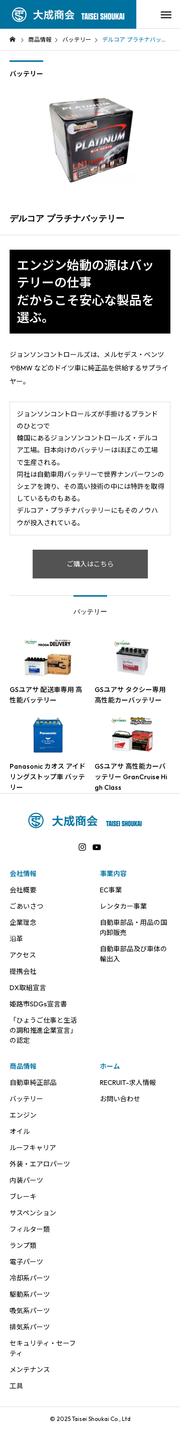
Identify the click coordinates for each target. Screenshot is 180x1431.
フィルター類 (30, 1229)
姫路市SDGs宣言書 (38, 1004)
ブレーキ (23, 1196)
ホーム (110, 1066)
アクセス (23, 955)
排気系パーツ (30, 1327)
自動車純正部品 (33, 1082)
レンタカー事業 (123, 906)
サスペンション (33, 1213)
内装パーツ (26, 1180)
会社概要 (23, 890)
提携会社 (23, 971)
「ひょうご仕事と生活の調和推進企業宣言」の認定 (43, 1030)
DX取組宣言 (28, 987)
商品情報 (23, 1066)
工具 (16, 1386)
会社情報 (23, 873)
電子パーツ (26, 1262)
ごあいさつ (26, 906)
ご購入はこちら (90, 564)
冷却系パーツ (30, 1278)
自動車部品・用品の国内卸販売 (133, 927)
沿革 (16, 939)
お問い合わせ (120, 1099)
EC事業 (111, 890)
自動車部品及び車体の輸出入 (133, 954)
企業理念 (23, 922)
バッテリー (26, 73)
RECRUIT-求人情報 (128, 1082)
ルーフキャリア (33, 1147)
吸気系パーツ (30, 1310)
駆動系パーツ (30, 1294)
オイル (20, 1131)
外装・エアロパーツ (40, 1164)
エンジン (23, 1115)
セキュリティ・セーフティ (43, 1348)
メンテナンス (30, 1369)
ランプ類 (23, 1245)
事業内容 (113, 873)
